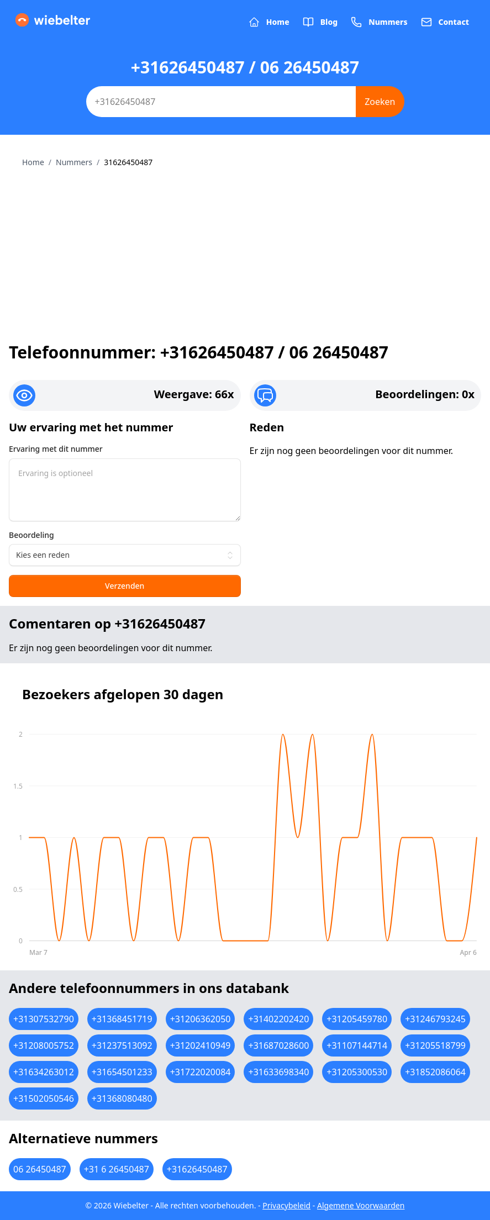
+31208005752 (43, 1045)
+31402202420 (278, 1019)
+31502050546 (43, 1098)
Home (33, 162)
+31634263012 (43, 1072)
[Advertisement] (245, 250)
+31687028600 (278, 1045)
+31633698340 (278, 1072)
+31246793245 (435, 1019)
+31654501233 (122, 1072)
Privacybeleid (286, 1205)
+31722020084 (200, 1072)
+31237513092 (122, 1045)
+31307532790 (43, 1019)
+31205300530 (356, 1072)
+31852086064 (435, 1072)
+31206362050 (200, 1019)
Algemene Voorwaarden (360, 1205)
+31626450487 (197, 1169)
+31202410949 (200, 1045)
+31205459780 (356, 1019)
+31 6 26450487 (116, 1169)
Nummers (74, 162)
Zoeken (380, 102)
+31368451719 (122, 1019)
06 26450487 (39, 1169)
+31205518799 (435, 1045)
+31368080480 (122, 1098)
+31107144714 (356, 1045)
